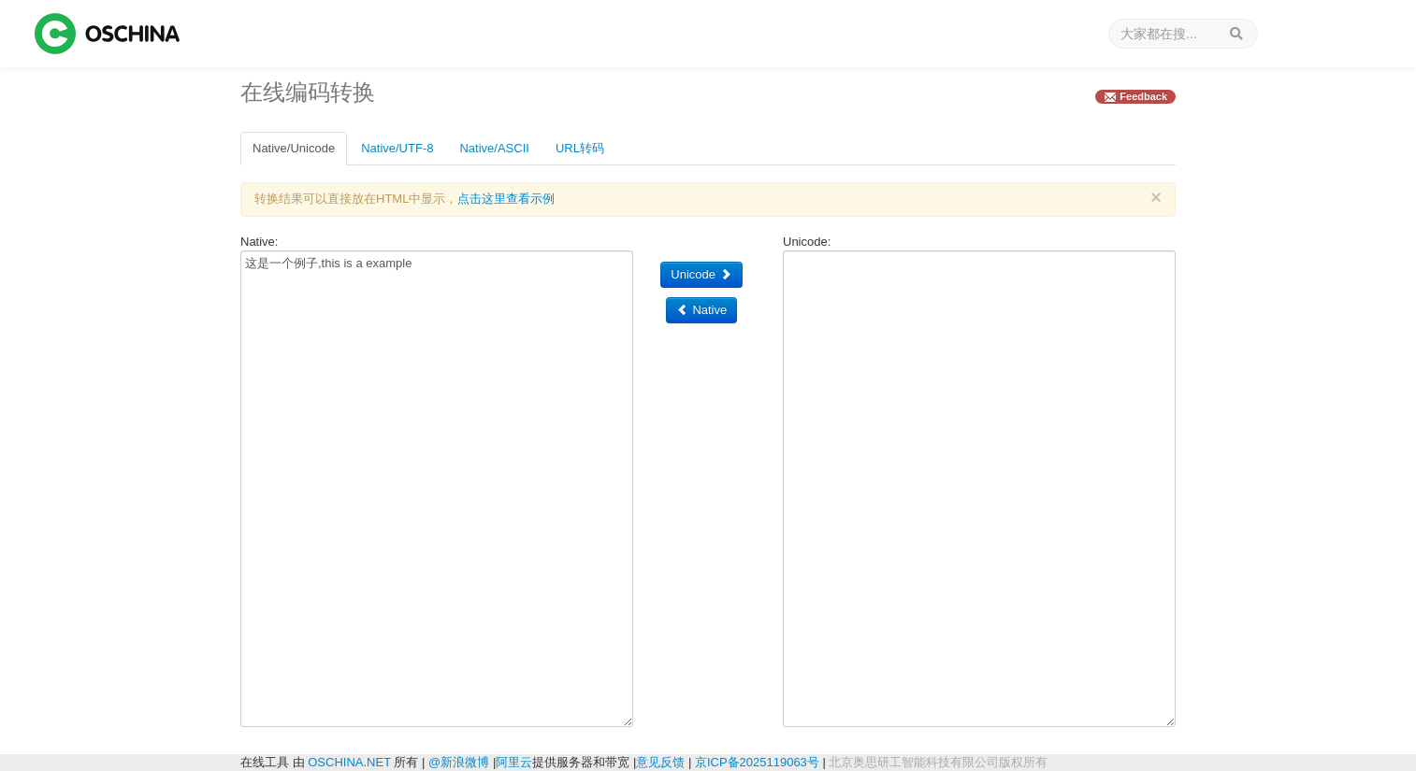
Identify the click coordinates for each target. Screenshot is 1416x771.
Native (701, 310)
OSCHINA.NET (349, 762)
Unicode (701, 274)
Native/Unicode (294, 148)
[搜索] (1183, 34)
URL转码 (580, 148)
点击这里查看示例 (506, 199)
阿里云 (514, 762)
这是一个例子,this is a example (436, 488)
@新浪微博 (458, 762)
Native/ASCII (493, 148)
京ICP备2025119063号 (757, 762)
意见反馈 (660, 762)
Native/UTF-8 (397, 148)
